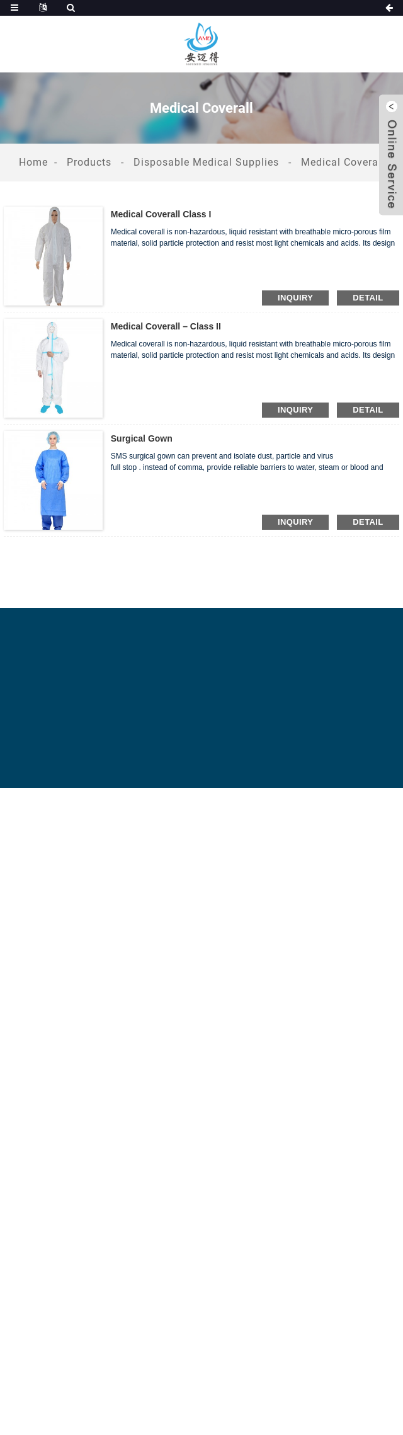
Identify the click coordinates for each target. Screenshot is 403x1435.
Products (89, 162)
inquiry (295, 297)
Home (33, 162)
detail (368, 297)
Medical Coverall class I (161, 214)
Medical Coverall (343, 162)
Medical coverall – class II (166, 326)
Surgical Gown (142, 438)
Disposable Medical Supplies (206, 162)
